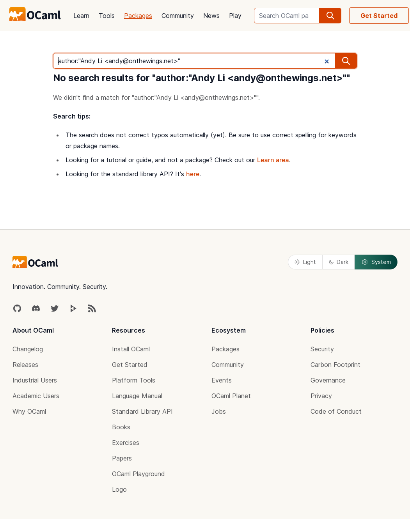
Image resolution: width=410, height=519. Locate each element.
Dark (338, 262)
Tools (107, 15)
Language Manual (137, 396)
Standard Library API (142, 411)
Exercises (125, 442)
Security (322, 349)
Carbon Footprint (335, 364)
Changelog (27, 349)
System (376, 262)
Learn (81, 15)
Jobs (218, 411)
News (211, 15)
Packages (138, 15)
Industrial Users (34, 380)
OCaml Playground (138, 474)
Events (221, 380)
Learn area (273, 160)
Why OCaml (29, 411)
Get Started (379, 15)
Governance (328, 380)
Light (305, 262)
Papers (122, 458)
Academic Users (35, 396)
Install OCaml (131, 349)
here (192, 174)
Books (121, 427)
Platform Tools (133, 380)
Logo (119, 489)
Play (235, 15)
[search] (330, 15)
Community (178, 15)
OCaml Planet (231, 396)
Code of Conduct (336, 411)
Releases (25, 364)
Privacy (321, 396)
